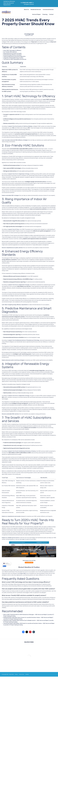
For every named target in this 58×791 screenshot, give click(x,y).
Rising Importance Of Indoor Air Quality (12, 53)
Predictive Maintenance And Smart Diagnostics (14, 56)
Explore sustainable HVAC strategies (10, 195)
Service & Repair (36, 14)
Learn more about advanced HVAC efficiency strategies (15, 140)
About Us (26, 9)
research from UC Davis (13, 229)
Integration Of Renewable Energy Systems (13, 57)
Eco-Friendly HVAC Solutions (10, 52)
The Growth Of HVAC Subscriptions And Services (14, 59)
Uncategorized (29, 34)
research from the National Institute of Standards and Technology (23, 340)
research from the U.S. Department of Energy (18, 174)
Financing (44, 14)
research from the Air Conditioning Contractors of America (22, 451)
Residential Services (36, 9)
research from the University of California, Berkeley (20, 126)
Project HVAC (23, 573)
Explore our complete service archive (10, 537)
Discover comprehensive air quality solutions (12, 247)
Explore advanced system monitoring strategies (13, 360)
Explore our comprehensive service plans (11, 516)
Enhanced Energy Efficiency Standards (12, 54)
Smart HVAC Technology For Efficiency (12, 50)
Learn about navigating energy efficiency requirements (15, 304)
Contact (51, 14)
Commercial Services (48, 9)
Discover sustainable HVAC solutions (10, 414)
